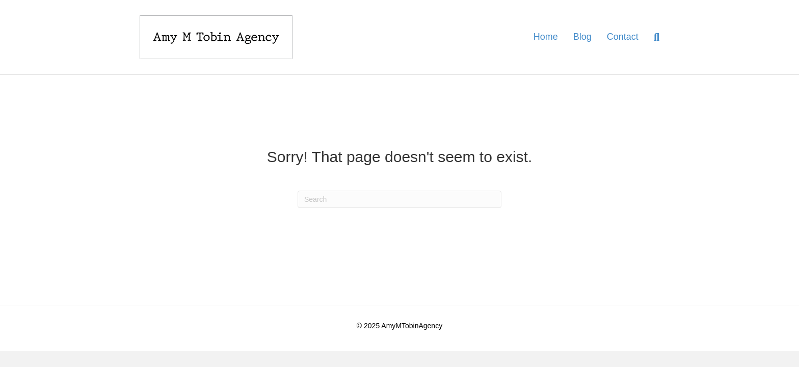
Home (546, 37)
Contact (622, 37)
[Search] (652, 37)
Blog (582, 37)
